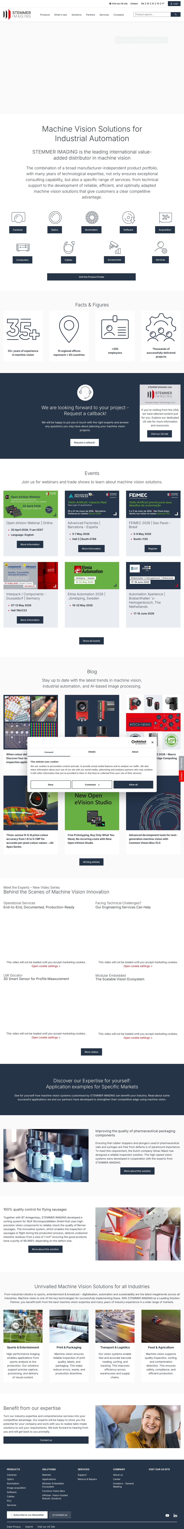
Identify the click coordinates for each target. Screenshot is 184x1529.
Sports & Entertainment (23, 1347)
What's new (60, 14)
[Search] (176, 14)
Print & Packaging (69, 1347)
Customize (92, 784)
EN (142, 3)
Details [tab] (92, 752)
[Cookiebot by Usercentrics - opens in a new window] (133, 742)
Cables (10, 1496)
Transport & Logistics (115, 1347)
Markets (46, 1474)
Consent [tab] (49, 752)
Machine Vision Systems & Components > (142, 40)
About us (118, 1474)
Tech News (181, 763)
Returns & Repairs (87, 1479)
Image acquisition (16, 1487)
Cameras (12, 1474)
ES (153, 3)
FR (158, 3)
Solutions (77, 14)
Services (104, 14)
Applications (49, 1479)
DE (148, 3)
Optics (10, 1479)
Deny (50, 784)
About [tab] (135, 752)
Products (45, 14)
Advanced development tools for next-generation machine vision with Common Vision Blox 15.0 (153, 839)
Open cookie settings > (46, 966)
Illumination (13, 1483)
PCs (9, 1500)
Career (116, 1479)
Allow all (133, 784)
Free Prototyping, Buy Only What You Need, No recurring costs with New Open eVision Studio (91, 839)
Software (12, 1492)
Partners (90, 14)
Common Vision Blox (53, 1491)
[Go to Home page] (17, 14)
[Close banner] (153, 742)
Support (82, 1474)
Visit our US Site (159, 1469)
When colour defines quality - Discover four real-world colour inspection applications (26, 758)
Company (118, 14)
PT (163, 3)
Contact (134, 3)
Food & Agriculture (161, 1347)
